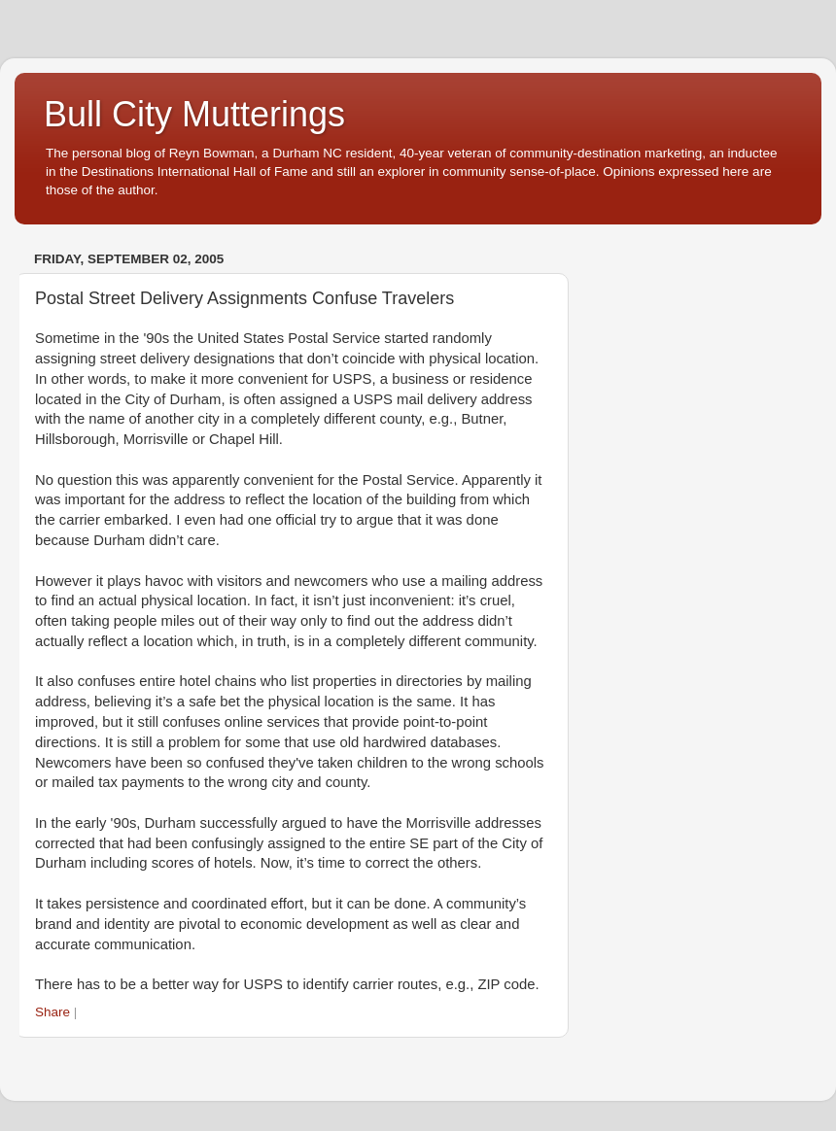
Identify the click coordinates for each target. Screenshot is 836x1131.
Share (52, 1012)
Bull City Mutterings (194, 114)
